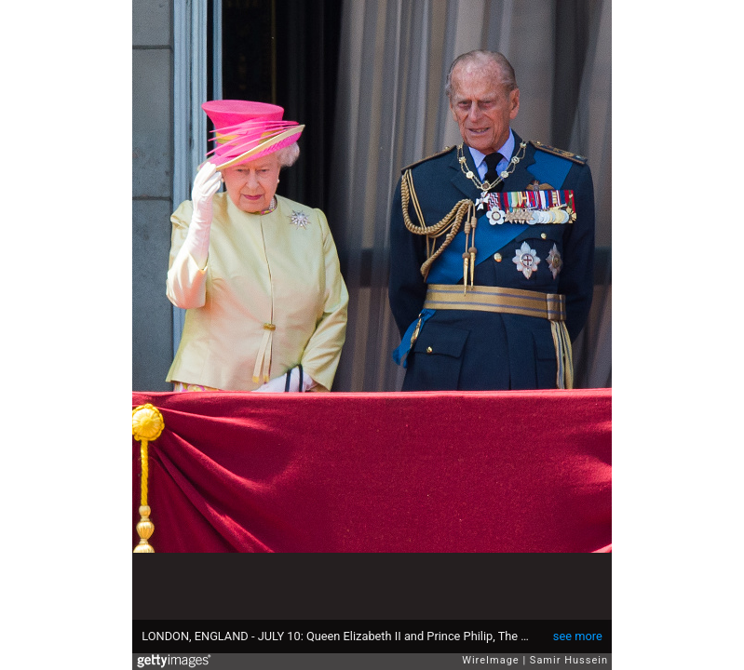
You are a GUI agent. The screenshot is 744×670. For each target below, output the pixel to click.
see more (577, 636)
